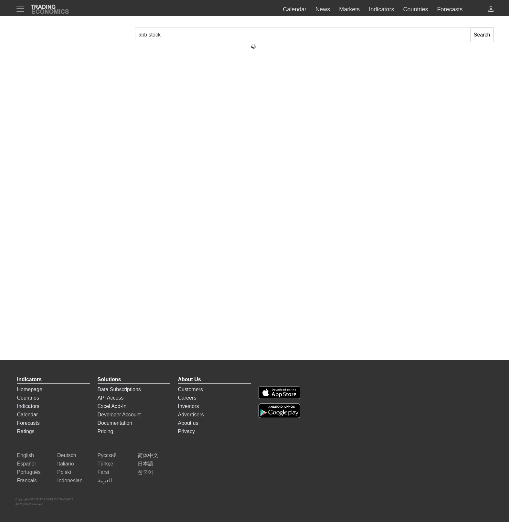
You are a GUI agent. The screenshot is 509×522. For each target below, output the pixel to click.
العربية (105, 480)
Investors (188, 406)
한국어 (145, 472)
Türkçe (105, 463)
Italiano (65, 463)
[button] (490, 10)
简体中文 (148, 455)
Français (27, 480)
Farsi (103, 472)
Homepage (29, 389)
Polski (64, 472)
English (25, 455)
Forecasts (28, 423)
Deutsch (66, 455)
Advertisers (191, 414)
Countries (28, 398)
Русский (107, 455)
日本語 (145, 463)
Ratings (26, 431)
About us (188, 423)
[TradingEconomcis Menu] (22, 9)
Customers (190, 389)
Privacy (186, 431)
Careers (187, 398)
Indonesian (69, 480)
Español (26, 463)
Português (29, 472)
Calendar (27, 414)
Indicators (28, 406)
